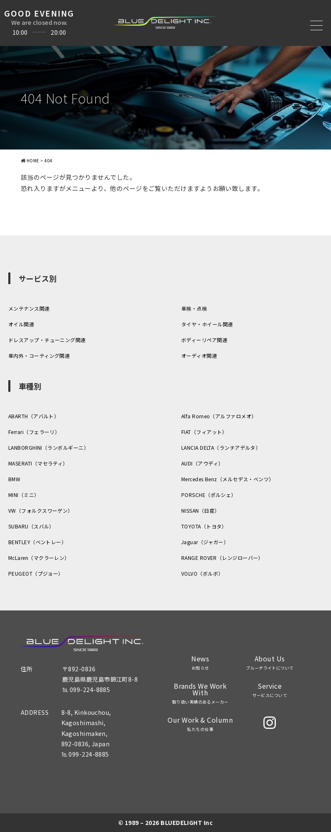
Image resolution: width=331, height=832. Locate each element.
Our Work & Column (200, 723)
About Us (270, 662)
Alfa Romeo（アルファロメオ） (219, 416)
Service (270, 689)
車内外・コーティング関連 (39, 355)
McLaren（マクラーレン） (39, 557)
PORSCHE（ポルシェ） (208, 494)
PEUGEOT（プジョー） (35, 573)
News (200, 662)
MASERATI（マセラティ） (38, 463)
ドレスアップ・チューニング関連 (47, 339)
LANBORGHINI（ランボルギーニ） (48, 447)
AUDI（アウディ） (202, 463)
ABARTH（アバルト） (33, 416)
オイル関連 (21, 324)
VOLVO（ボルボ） (202, 573)
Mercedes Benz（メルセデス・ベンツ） (227, 478)
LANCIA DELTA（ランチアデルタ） (220, 447)
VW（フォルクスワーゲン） (40, 510)
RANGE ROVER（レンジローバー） (222, 557)
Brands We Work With (200, 693)
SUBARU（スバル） (31, 526)
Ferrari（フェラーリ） (34, 431)
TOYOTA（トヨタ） (204, 526)
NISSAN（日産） (200, 510)
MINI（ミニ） (23, 494)
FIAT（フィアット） (204, 431)
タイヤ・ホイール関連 (207, 324)
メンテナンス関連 (29, 308)
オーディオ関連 (199, 355)
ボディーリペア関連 (204, 339)
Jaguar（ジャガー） (205, 541)
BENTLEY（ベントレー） (37, 541)
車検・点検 (194, 308)
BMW (14, 478)
